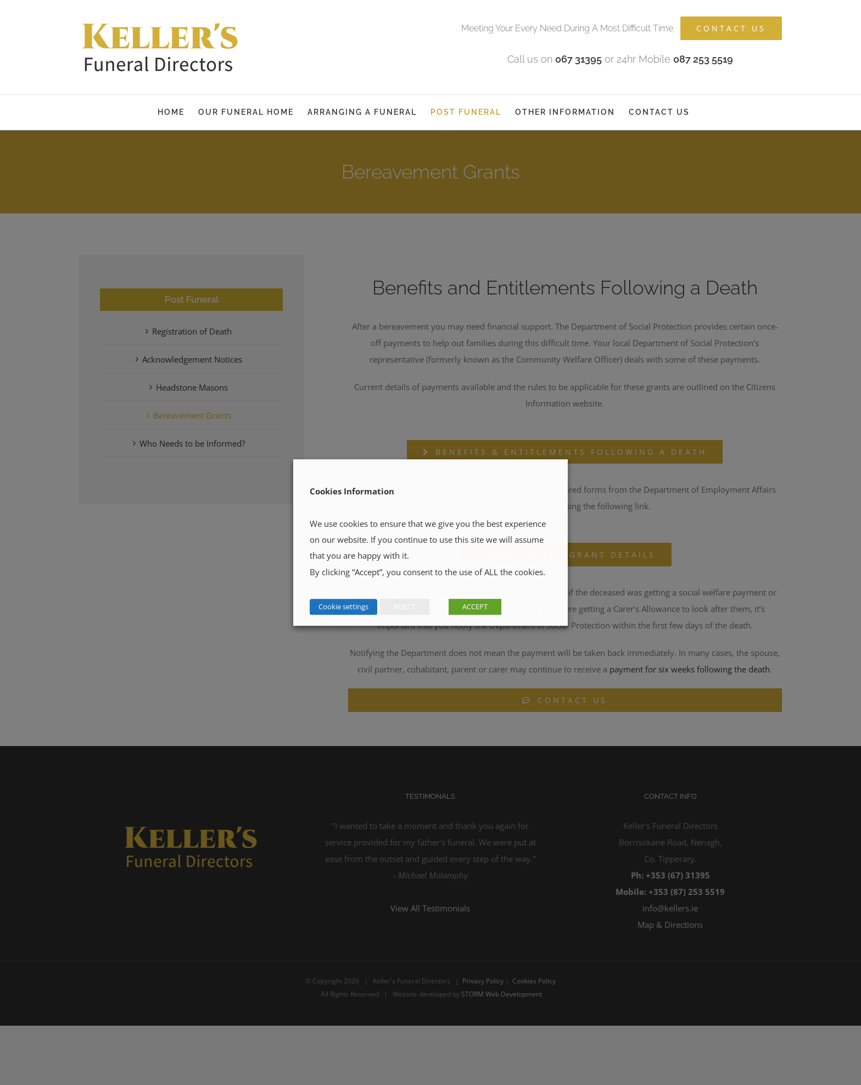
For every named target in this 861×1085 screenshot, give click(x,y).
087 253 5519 (703, 59)
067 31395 (578, 59)
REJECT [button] (405, 606)
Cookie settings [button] (343, 606)
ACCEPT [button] (475, 606)
